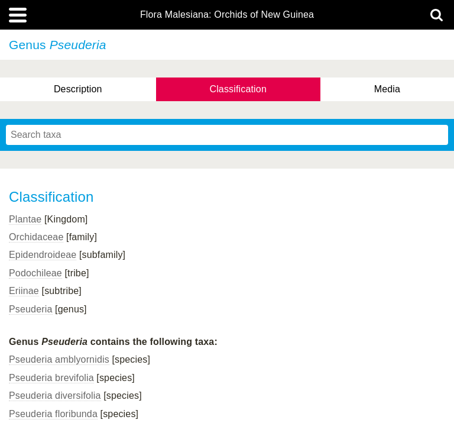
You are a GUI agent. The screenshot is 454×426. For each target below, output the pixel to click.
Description (78, 89)
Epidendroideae (42, 255)
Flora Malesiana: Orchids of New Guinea (227, 15)
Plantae (25, 219)
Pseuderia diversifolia (55, 395)
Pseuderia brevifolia (51, 378)
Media (387, 89)
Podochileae (35, 273)
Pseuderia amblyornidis (59, 359)
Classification (238, 89)
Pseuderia (31, 309)
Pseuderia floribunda (53, 414)
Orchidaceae (36, 237)
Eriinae (24, 291)
